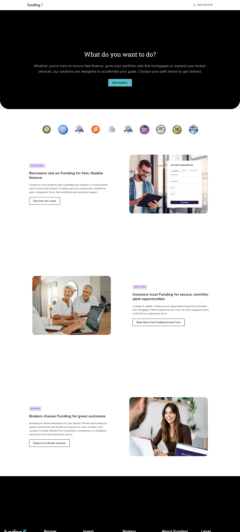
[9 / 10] (177, 129)
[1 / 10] (47, 129)
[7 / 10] (144, 129)
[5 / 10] (112, 129)
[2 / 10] (63, 129)
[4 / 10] (96, 129)
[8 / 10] (161, 129)
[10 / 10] (193, 129)
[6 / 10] (128, 129)
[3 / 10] (79, 129)
